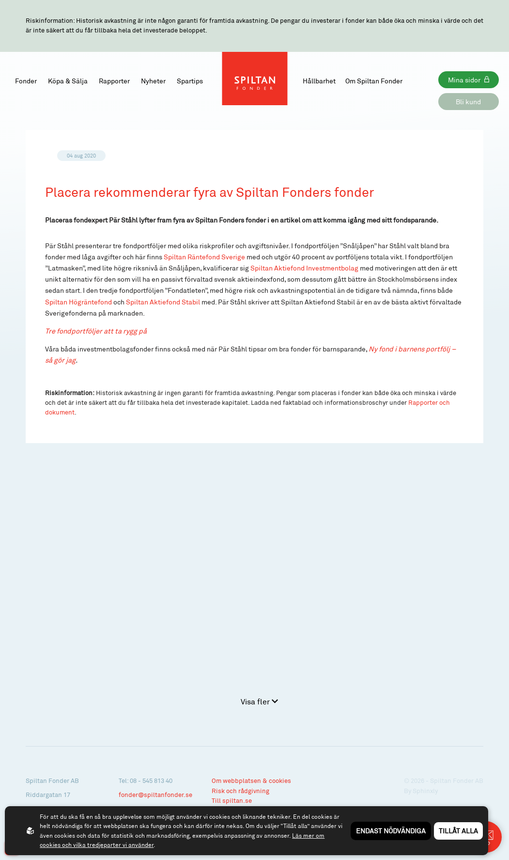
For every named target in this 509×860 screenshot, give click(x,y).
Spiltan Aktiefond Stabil (163, 302)
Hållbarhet (319, 81)
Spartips (190, 81)
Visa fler (259, 701)
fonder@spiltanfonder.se (155, 794)
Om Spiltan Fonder (373, 81)
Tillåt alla (458, 831)
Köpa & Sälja (68, 81)
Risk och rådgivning (240, 791)
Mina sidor (464, 80)
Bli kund (468, 101)
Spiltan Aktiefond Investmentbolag (304, 268)
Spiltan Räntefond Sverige (204, 257)
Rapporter (114, 81)
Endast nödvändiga (391, 831)
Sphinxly (425, 791)
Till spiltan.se (232, 800)
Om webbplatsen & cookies (251, 780)
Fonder (26, 81)
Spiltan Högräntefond (78, 302)
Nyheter (153, 81)
